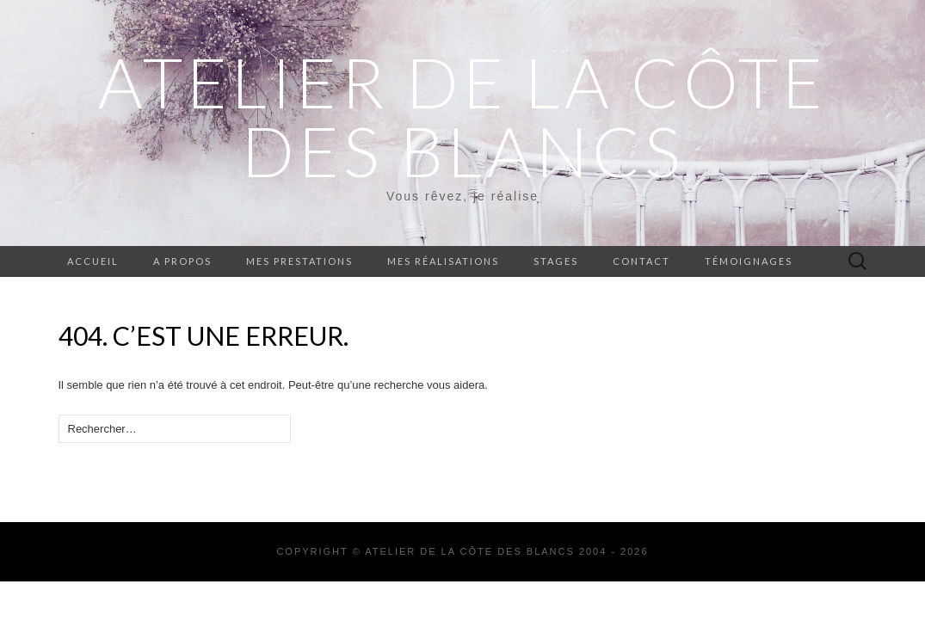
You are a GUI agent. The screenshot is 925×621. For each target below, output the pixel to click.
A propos (182, 261)
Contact (641, 261)
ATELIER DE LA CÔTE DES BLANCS (462, 116)
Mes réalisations (443, 261)
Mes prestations (299, 261)
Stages (555, 261)
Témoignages (748, 261)
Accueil (93, 261)
